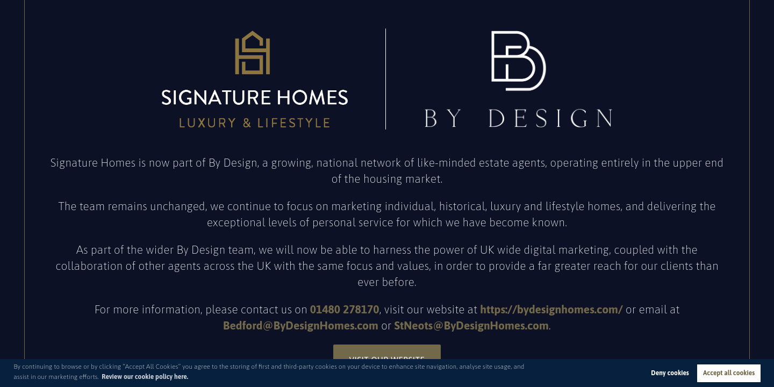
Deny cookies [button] (670, 373)
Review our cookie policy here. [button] (145, 377)
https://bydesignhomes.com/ (551, 309)
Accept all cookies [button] (729, 373)
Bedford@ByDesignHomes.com (300, 325)
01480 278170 (344, 309)
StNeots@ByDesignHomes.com (472, 325)
